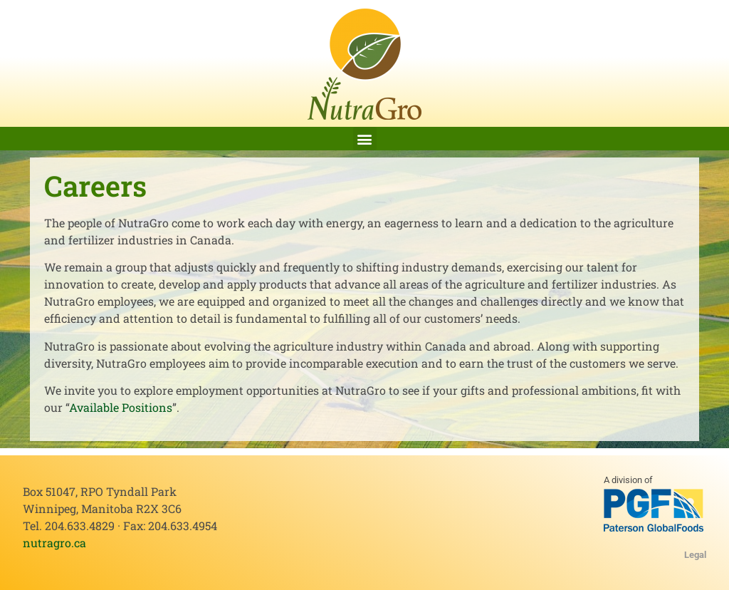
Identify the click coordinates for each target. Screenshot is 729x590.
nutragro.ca (54, 542)
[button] (365, 138)
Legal (695, 554)
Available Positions (120, 407)
